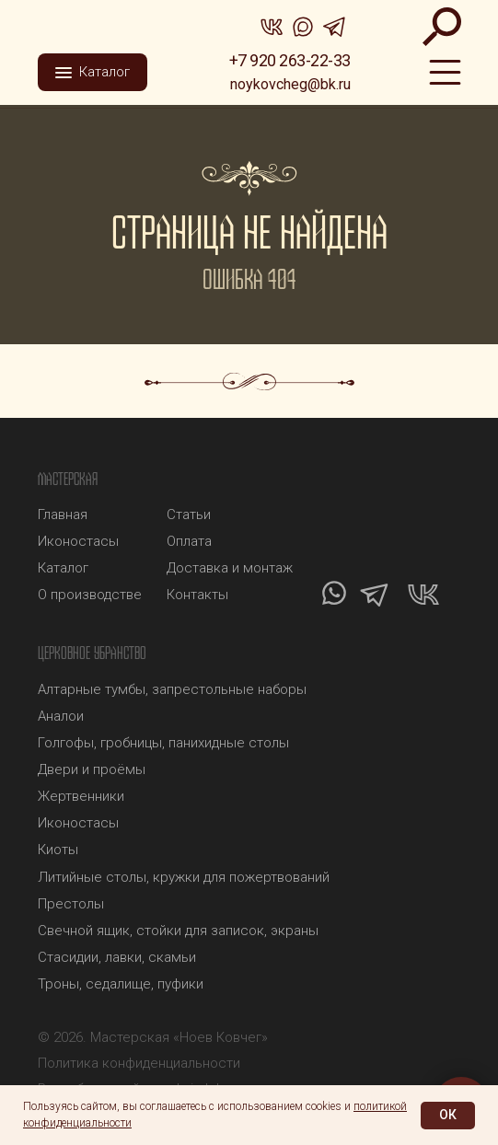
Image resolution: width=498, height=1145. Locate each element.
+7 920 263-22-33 (290, 60)
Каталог (63, 568)
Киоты (58, 849)
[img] (107, 23)
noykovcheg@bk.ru (290, 84)
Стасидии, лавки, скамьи (117, 957)
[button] (92, 72)
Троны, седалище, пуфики (120, 984)
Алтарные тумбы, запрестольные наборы (172, 689)
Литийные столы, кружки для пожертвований (184, 877)
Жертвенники (81, 796)
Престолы (71, 904)
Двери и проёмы (91, 769)
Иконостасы (78, 823)
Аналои (61, 716)
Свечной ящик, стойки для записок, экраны (178, 930)
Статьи (189, 514)
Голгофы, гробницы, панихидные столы (163, 742)
